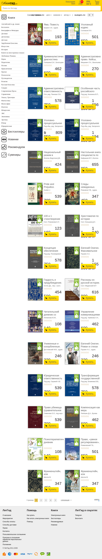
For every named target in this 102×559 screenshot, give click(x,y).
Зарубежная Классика (9, 43)
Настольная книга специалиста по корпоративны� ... (91, 156)
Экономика (5, 117)
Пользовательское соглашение (14, 534)
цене (48, 15)
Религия (4, 81)
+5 (51, 30)
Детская (4, 40)
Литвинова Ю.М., (50, 318)
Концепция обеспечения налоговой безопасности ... (53, 252)
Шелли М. (47, 477)
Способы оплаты (9, 522)
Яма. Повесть (51, 24)
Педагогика (5, 62)
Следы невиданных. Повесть (88, 187)
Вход (73, 3)
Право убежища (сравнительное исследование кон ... (52, 411)
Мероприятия (8, 518)
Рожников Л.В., (86, 190)
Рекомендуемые (57, 522)
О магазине (7, 515)
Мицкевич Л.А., (87, 62)
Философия (5, 104)
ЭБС (3, 113)
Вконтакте (79, 518)
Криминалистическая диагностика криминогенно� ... (55, 60)
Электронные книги (58, 515)
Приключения (6, 69)
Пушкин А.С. (85, 254)
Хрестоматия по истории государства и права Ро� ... (90, 220)
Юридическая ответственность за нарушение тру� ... (53, 380)
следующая (65, 500)
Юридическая (6, 126)
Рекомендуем (16, 147)
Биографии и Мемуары (10, 30)
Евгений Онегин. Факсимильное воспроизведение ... (90, 252)
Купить (52, 42)
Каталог (39, 15)
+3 (48, 30)
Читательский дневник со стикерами (51, 314)
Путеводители (6, 78)
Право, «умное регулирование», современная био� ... (90, 443)
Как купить (31, 515)
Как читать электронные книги (38, 518)
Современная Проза (8, 91)
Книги (11, 17)
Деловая (4, 34)
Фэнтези (4, 107)
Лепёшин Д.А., (86, 413)
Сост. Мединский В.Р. (88, 286)
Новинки (13, 139)
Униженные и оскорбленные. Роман (52, 346)
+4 (49, 30)
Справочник (5, 94)
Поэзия (4, 65)
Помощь (30, 522)
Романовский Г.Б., (87, 445)
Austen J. (47, 190)
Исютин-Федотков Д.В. (52, 158)
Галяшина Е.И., (50, 62)
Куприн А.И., (49, 28)
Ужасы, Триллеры (8, 97)
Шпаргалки (5, 110)
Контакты (6, 531)
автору (66, 15)
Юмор (3, 123)
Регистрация (70, 2)
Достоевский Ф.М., (51, 350)
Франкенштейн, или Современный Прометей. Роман (90, 475)
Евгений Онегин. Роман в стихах (90, 345)
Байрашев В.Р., (87, 158)
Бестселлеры (16, 131)
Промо (5, 528)
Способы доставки (9, 525)
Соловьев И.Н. (86, 31)
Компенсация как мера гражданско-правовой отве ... (90, 411)
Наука (3, 59)
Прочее (4, 72)
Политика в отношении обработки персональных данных (12, 539)
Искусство (5, 46)
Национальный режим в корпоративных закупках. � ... (52, 156)
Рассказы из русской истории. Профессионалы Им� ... (90, 284)
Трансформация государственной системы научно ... (90, 380)
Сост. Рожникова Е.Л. (52, 222)
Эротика (4, 120)
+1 (44, 30)
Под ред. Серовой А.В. (52, 381)
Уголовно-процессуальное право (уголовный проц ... (53, 124)
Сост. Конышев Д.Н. (88, 222)
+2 (46, 30)
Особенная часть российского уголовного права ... (90, 92)
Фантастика (5, 101)
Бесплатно (5, 27)
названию (56, 15)
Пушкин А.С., (86, 350)
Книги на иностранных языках (12, 53)
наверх (96, 499)
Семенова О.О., (50, 413)
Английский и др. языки (10, 24)
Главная (30, 15)
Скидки (4, 88)
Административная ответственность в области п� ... (54, 91)
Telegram (78, 515)
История (4, 50)
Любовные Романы (8, 56)
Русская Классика (8, 85)
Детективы (5, 37)
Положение (7, 544)
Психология (5, 75)
